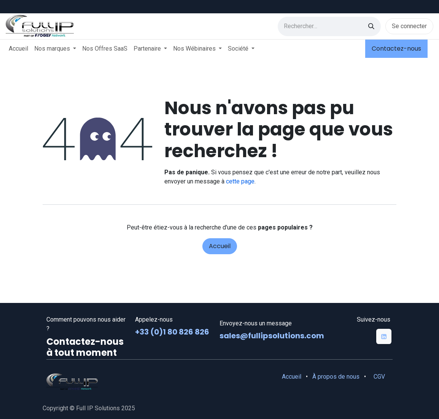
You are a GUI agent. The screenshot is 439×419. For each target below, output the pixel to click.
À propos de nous (335, 376)
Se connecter (409, 26)
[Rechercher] (371, 26)
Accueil (220, 246)
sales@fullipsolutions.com (272, 335)
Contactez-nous (396, 48)
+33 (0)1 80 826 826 (173, 332)
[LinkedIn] (383, 336)
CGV (379, 376)
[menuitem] (18, 48)
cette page (240, 181)
